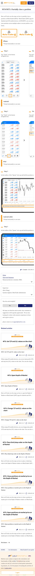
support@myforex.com (19, 322)
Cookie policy (8, 568)
